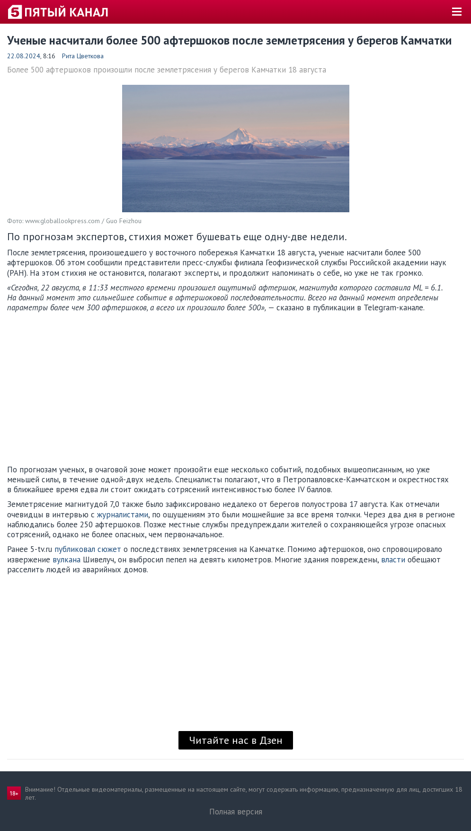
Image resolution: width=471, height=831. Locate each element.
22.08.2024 (23, 56)
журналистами (122, 514)
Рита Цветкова (83, 56)
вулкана (66, 559)
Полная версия (235, 811)
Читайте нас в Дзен (236, 740)
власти (393, 559)
